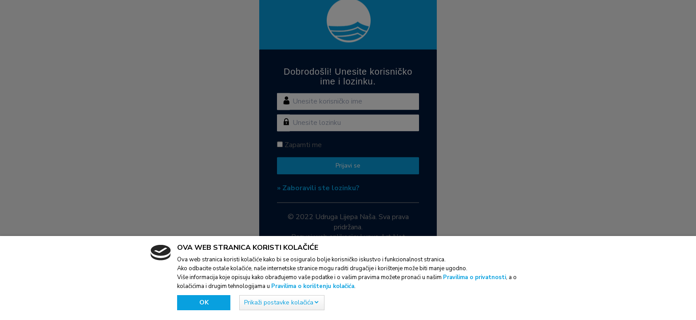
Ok (204, 302)
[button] (281, 302)
